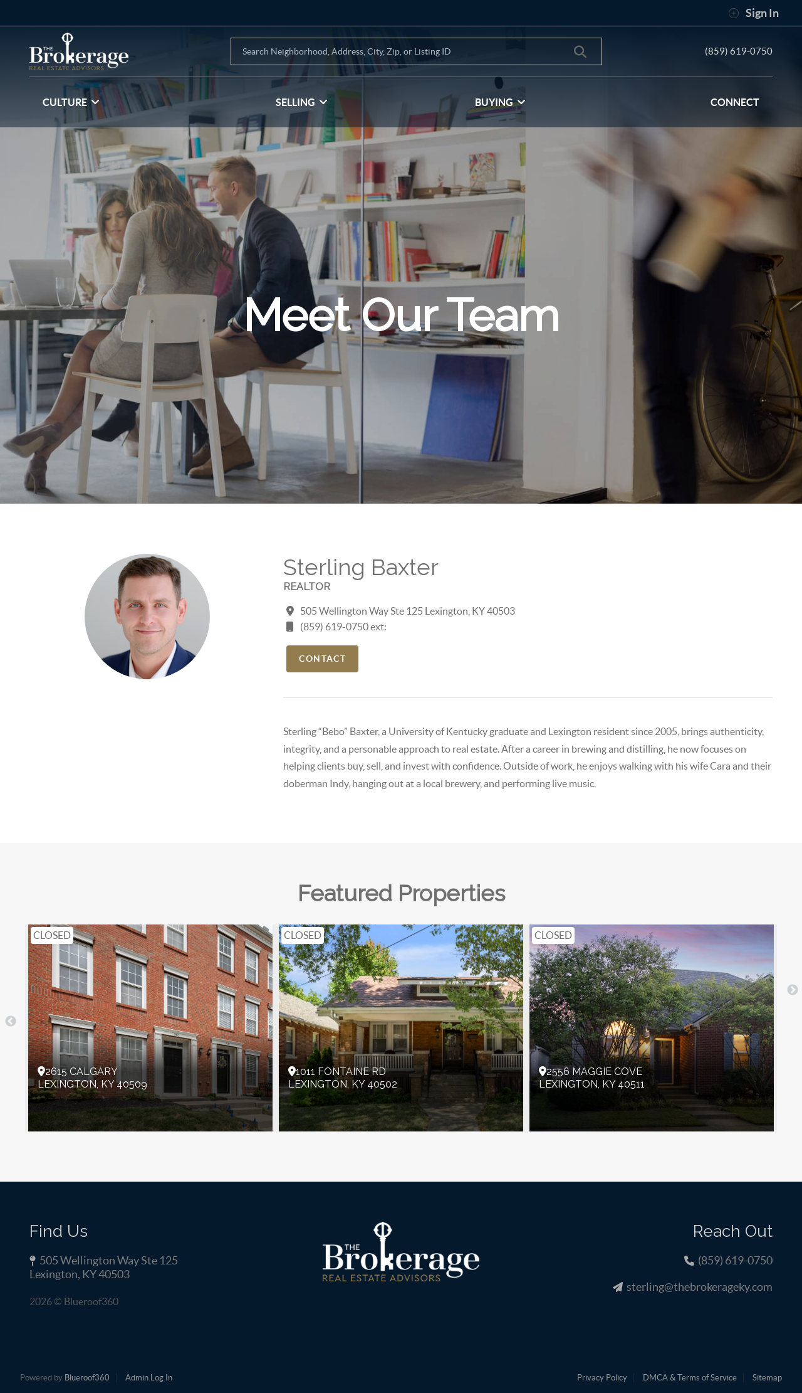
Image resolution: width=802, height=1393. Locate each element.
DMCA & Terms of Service (690, 1377)
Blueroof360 (87, 1377)
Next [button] (792, 990)
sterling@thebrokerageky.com (700, 1286)
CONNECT (735, 102)
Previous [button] (10, 1021)
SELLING (302, 102)
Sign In (753, 13)
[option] (150, 1027)
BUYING (500, 102)
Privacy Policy (602, 1377)
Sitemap (767, 1377)
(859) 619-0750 (738, 50)
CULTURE (71, 102)
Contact (322, 659)
